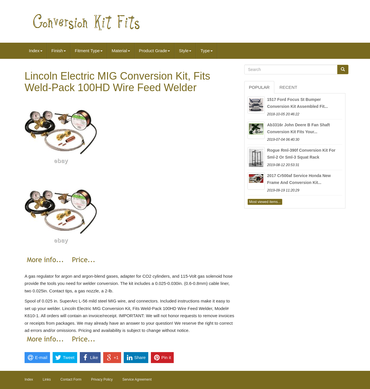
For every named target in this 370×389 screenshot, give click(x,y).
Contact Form (71, 379)
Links (47, 379)
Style (185, 50)
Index (35, 50)
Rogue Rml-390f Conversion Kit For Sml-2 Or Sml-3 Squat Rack (301, 153)
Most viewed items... (265, 202)
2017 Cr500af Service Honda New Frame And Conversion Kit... (299, 179)
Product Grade (154, 50)
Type (206, 50)
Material (121, 50)
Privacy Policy (102, 379)
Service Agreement (136, 379)
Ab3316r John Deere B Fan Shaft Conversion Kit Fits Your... (298, 128)
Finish (58, 50)
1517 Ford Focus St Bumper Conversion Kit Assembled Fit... (297, 103)
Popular (259, 87)
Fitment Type (89, 50)
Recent (288, 87)
